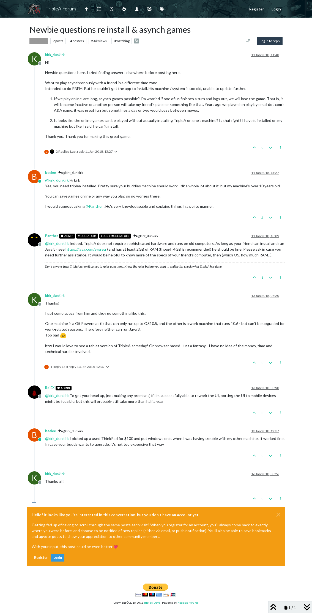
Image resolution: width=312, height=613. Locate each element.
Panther (51, 236)
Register (41, 557)
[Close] (278, 514)
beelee (50, 173)
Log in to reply (270, 41)
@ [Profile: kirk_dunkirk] (57, 180)
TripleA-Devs (152, 602)
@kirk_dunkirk (70, 173)
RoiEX (49, 388)
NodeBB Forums (187, 602)
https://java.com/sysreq (85, 249)
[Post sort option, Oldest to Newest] (248, 41)
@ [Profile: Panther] (94, 206)
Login (57, 557)
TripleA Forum (60, 9)
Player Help (39, 41)
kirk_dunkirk (55, 55)
